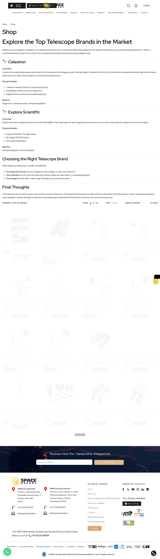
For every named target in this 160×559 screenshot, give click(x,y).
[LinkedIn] (143, 489)
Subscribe (109, 462)
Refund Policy (12, 547)
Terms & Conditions (43, 547)
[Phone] (153, 553)
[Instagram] (138, 489)
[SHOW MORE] (80, 434)
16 (90, 203)
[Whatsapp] (148, 489)
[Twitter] (128, 489)
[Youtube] (133, 489)
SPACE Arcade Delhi (26, 489)
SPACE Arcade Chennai (60, 488)
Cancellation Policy (27, 547)
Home (4, 24)
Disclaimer (71, 547)
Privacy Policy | (59, 547)
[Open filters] (154, 203)
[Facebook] (123, 489)
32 (93, 203)
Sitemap (81, 547)
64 (97, 203)
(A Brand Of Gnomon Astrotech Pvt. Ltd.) (74, 555)
